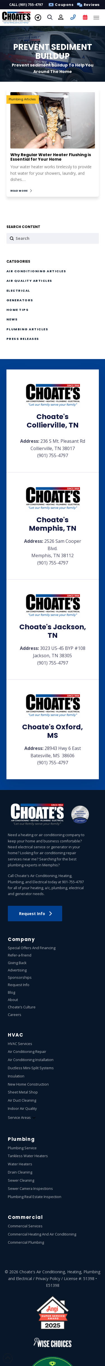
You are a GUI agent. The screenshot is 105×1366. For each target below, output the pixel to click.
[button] (87, 5)
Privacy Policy (48, 1278)
